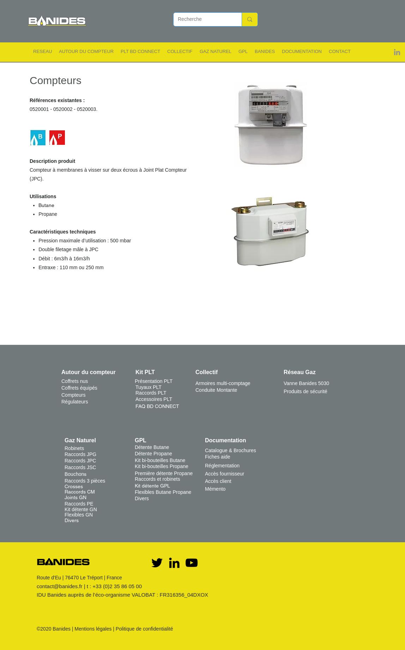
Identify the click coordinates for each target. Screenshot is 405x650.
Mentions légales (92, 629)
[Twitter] (157, 562)
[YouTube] (191, 562)
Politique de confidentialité (144, 629)
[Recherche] (202, 19)
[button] (42, 51)
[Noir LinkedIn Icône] (174, 562)
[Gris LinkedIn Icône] (397, 52)
